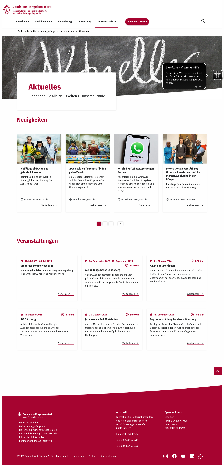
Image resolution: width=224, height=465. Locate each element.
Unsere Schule (67, 31)
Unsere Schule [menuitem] (105, 21)
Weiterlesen (47, 205)
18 (120, 224)
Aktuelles (84, 31)
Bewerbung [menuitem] (85, 21)
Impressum (78, 456)
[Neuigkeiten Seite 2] (126, 223)
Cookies (92, 456)
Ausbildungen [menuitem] (42, 21)
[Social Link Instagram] (166, 457)
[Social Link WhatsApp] (201, 458)
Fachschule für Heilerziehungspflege (36, 31)
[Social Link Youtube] (183, 457)
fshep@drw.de (131, 434)
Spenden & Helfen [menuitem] (137, 21)
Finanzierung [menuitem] (65, 21)
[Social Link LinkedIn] (192, 457)
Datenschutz (62, 456)
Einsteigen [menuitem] (21, 21)
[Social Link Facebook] (175, 457)
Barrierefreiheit (108, 456)
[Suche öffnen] (203, 20)
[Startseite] (31, 9)
